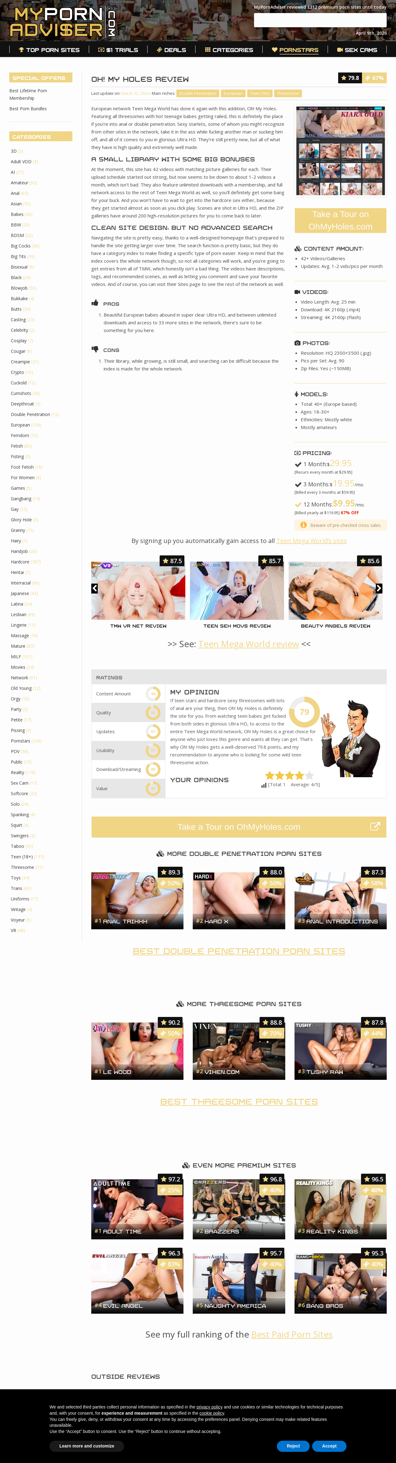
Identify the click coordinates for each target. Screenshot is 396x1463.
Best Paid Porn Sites (292, 1334)
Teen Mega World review (248, 644)
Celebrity (19, 330)
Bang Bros (324, 1305)
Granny (18, 530)
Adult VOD (21, 161)
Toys (16, 878)
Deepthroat (22, 404)
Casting (18, 319)
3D (14, 151)
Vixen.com (221, 1071)
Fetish (17, 446)
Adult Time (122, 1230)
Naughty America (235, 1305)
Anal (15, 193)
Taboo (17, 846)
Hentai (17, 572)
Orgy (15, 699)
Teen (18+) (259, 93)
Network (19, 678)
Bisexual (19, 267)
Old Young (21, 688)
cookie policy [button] (212, 1413)
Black (16, 277)
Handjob (19, 551)
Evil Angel (123, 1305)
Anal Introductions (342, 920)
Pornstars (20, 741)
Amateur (19, 183)
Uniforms (20, 899)
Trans (16, 888)
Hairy (16, 541)
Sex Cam (19, 783)
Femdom (20, 435)
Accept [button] (329, 1445)
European (233, 93)
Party (16, 709)
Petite (17, 720)
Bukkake (19, 298)
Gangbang (21, 499)
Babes (17, 214)
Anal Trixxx (125, 920)
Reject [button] (293, 1445)
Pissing (18, 730)
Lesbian (18, 614)
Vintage (18, 909)
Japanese (20, 593)
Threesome (288, 93)
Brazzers (221, 1230)
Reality (17, 772)
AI (13, 172)
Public (17, 762)
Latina (17, 604)
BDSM (17, 235)
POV (15, 751)
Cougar (18, 351)
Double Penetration (197, 93)
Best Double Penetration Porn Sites (239, 949)
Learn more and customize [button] (86, 1445)
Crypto (17, 372)
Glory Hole (21, 520)
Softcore (19, 793)
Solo (15, 804)
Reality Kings (332, 1230)
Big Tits (18, 256)
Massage (20, 635)
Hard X (216, 920)
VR (13, 930)
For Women (23, 477)
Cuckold (19, 383)
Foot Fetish (22, 467)
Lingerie (19, 625)
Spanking (20, 814)
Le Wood (117, 1071)
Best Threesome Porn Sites (239, 1100)
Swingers (20, 836)
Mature (18, 646)
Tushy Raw (324, 1071)
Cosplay (19, 341)
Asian (16, 204)
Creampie (20, 362)
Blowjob (19, 288)
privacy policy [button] (209, 1406)
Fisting (17, 456)
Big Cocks (21, 246)
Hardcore (20, 562)
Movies (18, 667)
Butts (16, 309)
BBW (16, 225)
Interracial (21, 583)
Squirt (16, 825)
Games (18, 488)
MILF (16, 656)
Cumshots (21, 393)
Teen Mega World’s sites (311, 541)
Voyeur (18, 920)
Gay (15, 509)
